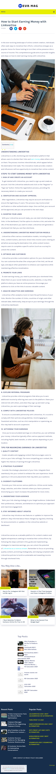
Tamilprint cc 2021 (36, 720)
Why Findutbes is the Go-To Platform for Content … (17, 731)
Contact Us (21, 758)
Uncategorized (33, 588)
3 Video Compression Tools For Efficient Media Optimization (17, 716)
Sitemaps (52, 765)
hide (11, 145)
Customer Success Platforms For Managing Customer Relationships (16, 740)
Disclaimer (39, 758)
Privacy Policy (30, 758)
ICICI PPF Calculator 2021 (29, 685)
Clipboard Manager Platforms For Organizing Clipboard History (17, 724)
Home (15, 758)
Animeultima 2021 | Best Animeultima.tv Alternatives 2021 (28, 655)
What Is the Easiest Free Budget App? (39, 621)
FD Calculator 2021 (31, 667)
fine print (9, 768)
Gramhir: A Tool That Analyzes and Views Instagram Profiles (41, 592)
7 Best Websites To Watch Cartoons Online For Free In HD (14, 621)
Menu (3, 12)
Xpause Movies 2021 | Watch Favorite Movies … (30, 662)
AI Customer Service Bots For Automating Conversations (16, 748)
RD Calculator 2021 (31, 678)
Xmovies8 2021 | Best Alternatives (30, 648)
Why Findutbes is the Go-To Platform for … (30, 643)
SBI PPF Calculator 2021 (30, 691)
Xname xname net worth (30, 673)
